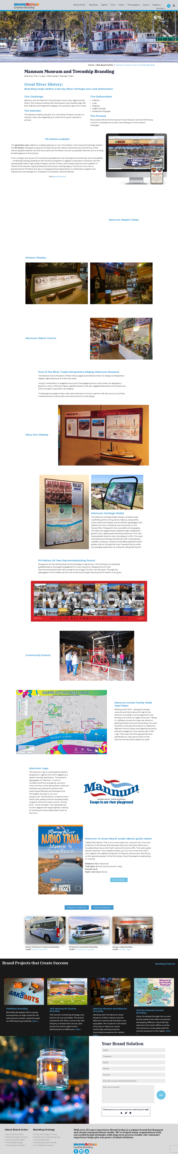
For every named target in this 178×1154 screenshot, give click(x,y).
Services (160, 8)
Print (112, 5)
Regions (156, 5)
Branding (93, 5)
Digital (104, 5)
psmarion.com (59, 226)
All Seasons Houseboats (85, 949)
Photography (133, 5)
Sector (146, 5)
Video (121, 5)
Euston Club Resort (39, 949)
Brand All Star (79, 5)
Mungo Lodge (125, 949)
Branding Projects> (165, 964)
